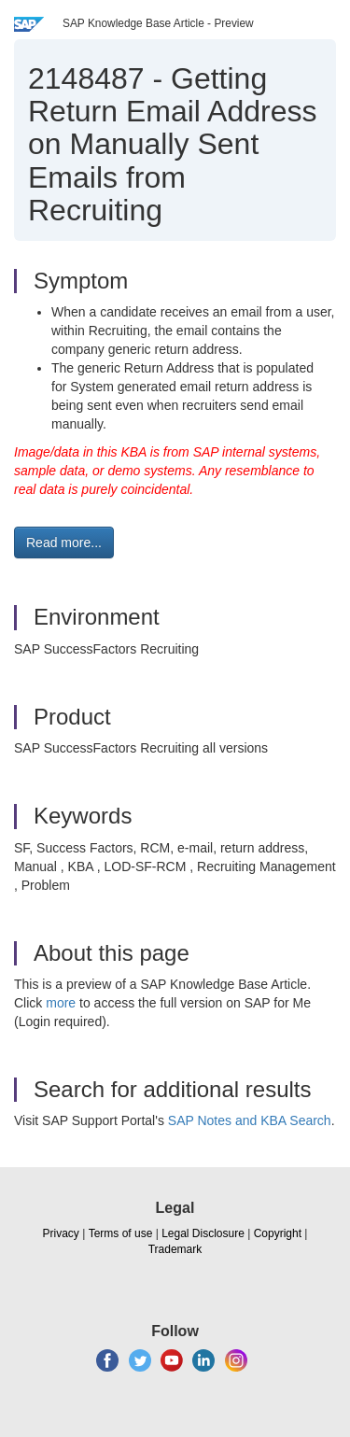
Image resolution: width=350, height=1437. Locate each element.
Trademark (175, 1249)
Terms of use (121, 1233)
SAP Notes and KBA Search (249, 1120)
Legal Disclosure (203, 1233)
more (61, 1002)
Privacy (61, 1233)
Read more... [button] (64, 542)
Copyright (277, 1233)
